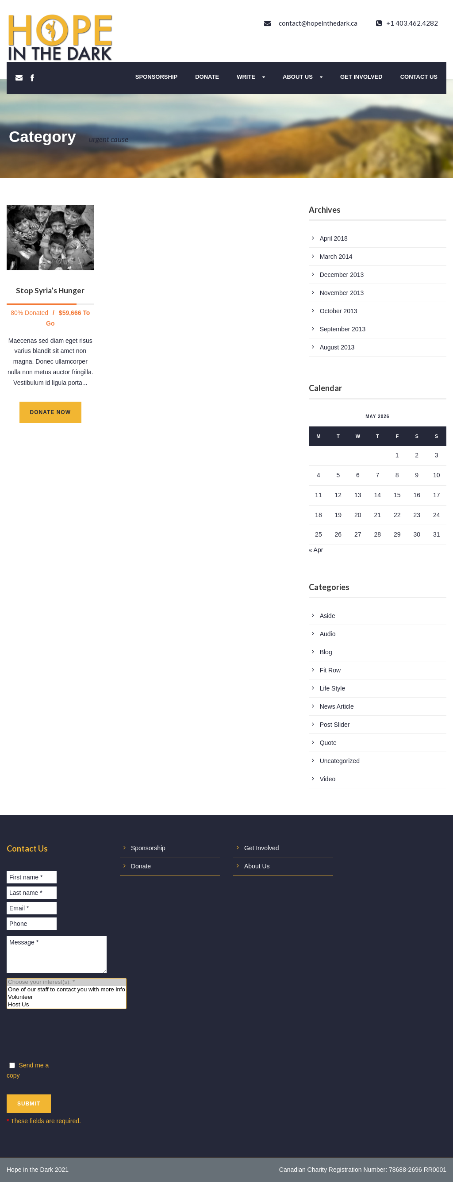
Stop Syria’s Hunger (50, 290)
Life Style (333, 688)
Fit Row (330, 670)
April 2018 (334, 238)
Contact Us (419, 76)
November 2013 (342, 292)
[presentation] (74, 1037)
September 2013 (343, 329)
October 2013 (338, 311)
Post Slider (335, 724)
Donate (207, 76)
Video (328, 779)
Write (246, 76)
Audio (328, 633)
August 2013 (337, 347)
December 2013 (342, 274)
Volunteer (66, 997)
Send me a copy (28, 1070)
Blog (326, 652)
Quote (328, 742)
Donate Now (50, 412)
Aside (327, 615)
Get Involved (361, 76)
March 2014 (336, 256)
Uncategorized (340, 760)
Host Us (66, 1005)
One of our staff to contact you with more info (66, 990)
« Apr (316, 549)
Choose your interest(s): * (66, 982)
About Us (298, 76)
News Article (337, 706)
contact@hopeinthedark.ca (318, 23)
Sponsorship (156, 76)
